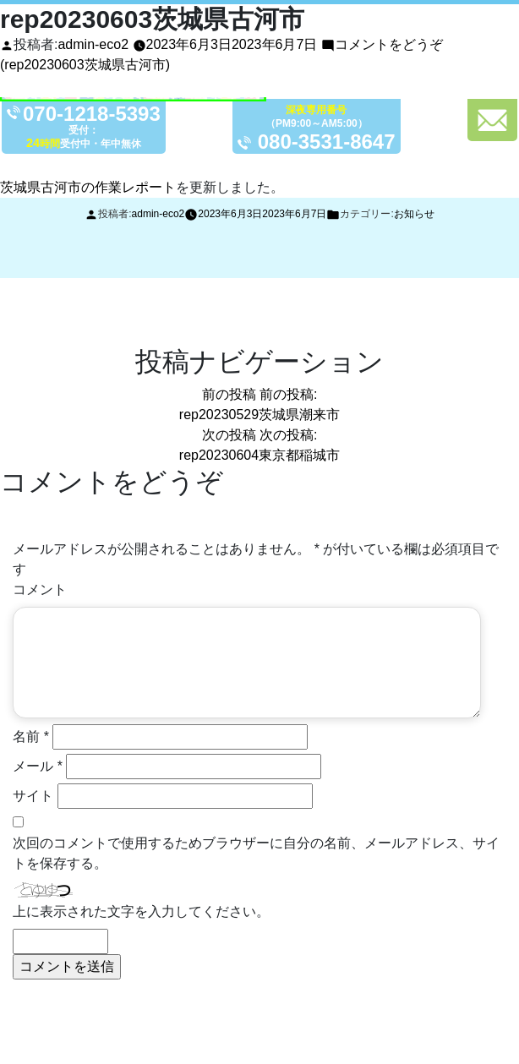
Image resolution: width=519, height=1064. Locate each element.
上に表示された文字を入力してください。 (141, 911)
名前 (31, 736)
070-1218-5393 (92, 114)
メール (38, 766)
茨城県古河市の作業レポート (88, 187)
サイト (33, 795)
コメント (40, 589)
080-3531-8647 (327, 141)
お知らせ (414, 214)
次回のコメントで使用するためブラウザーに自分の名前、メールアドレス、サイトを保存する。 (256, 853)
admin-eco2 (92, 44)
